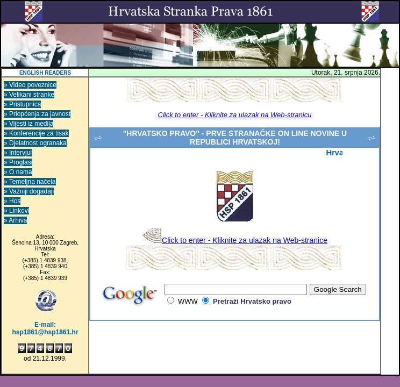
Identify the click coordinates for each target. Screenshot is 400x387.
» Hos (12, 201)
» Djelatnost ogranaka (35, 143)
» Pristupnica (22, 104)
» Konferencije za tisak (36, 133)
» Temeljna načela (30, 181)
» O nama (18, 172)
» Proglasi (18, 162)
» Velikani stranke (29, 94)
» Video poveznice (30, 85)
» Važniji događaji (29, 191)
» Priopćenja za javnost (37, 114)
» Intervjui (18, 152)
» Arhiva (15, 220)
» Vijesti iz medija (28, 123)
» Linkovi (16, 210)
